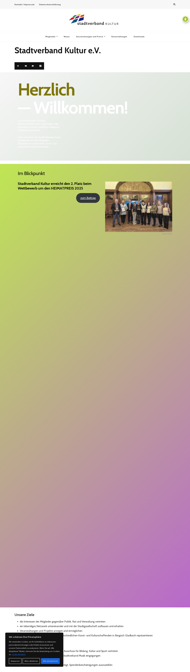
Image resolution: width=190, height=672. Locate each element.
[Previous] (25, 66)
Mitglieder (50, 36)
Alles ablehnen (31, 661)
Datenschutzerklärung (50, 4)
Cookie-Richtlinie (19, 654)
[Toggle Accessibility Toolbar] (185, 19)
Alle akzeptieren (50, 661)
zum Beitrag (88, 198)
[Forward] (33, 66)
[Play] (18, 66)
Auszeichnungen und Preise (89, 36)
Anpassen (15, 661)
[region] (34, 650)
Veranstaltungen (119, 36)
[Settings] (40, 66)
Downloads (139, 36)
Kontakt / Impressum (25, 4)
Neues (67, 36)
